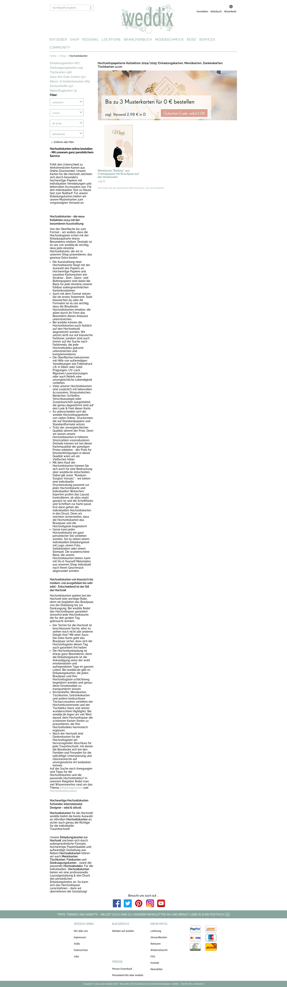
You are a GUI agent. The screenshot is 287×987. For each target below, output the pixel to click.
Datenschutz (81, 950)
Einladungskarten (71, 787)
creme (56, 113)
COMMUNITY (59, 47)
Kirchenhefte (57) (61, 86)
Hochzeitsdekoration (63, 790)
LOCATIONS (111, 39)
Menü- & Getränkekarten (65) (70, 81)
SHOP (74, 39)
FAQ (152, 956)
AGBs (77, 943)
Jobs (76, 956)
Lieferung (155, 931)
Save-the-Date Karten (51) (68, 77)
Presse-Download (122, 968)
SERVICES (207, 39)
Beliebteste (58, 134)
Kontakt (154, 963)
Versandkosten (158, 937)
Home (53, 56)
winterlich (57, 102)
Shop (63, 56)
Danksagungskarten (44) (66, 67)
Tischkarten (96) (61, 72)
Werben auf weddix (123, 931)
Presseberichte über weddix (127, 975)
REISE (191, 39)
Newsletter (156, 969)
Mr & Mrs (57, 123)
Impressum (80, 937)
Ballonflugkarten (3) (63, 90)
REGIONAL (90, 39)
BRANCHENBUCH (138, 39)
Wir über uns (81, 931)
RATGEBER (58, 39)
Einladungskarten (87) (65, 63)
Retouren (155, 943)
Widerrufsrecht (158, 950)
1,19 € (102, 181)
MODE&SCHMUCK (169, 39)
